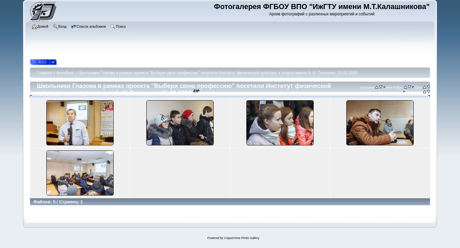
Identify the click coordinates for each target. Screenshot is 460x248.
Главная (44, 73)
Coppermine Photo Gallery (241, 238)
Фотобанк (65, 73)
